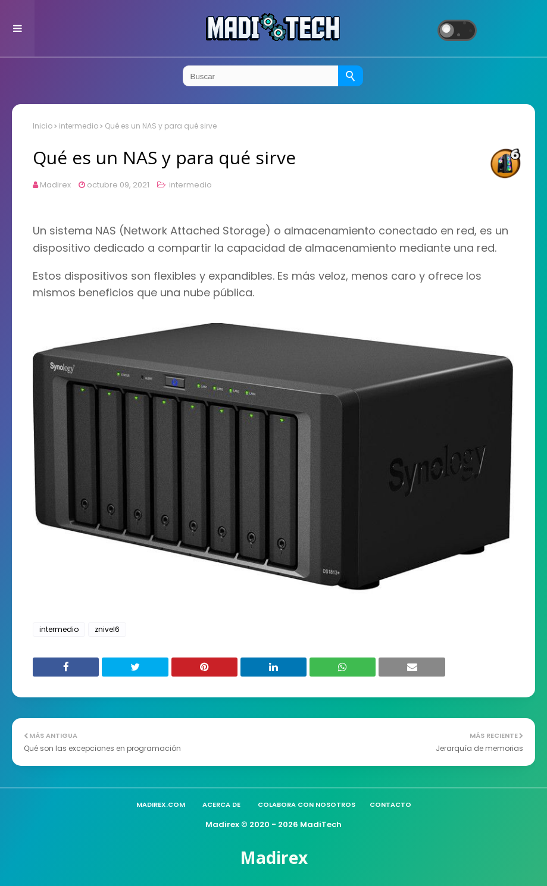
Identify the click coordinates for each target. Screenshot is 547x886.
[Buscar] (350, 75)
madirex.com (160, 804)
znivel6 (107, 629)
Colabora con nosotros (306, 804)
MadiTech (321, 824)
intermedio (78, 126)
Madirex (55, 184)
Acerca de (221, 804)
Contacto (390, 804)
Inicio (42, 126)
